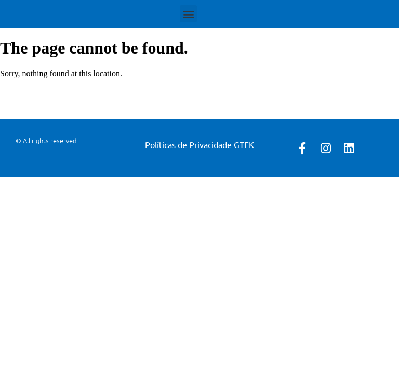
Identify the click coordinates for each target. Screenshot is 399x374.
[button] (188, 13)
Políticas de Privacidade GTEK (199, 144)
